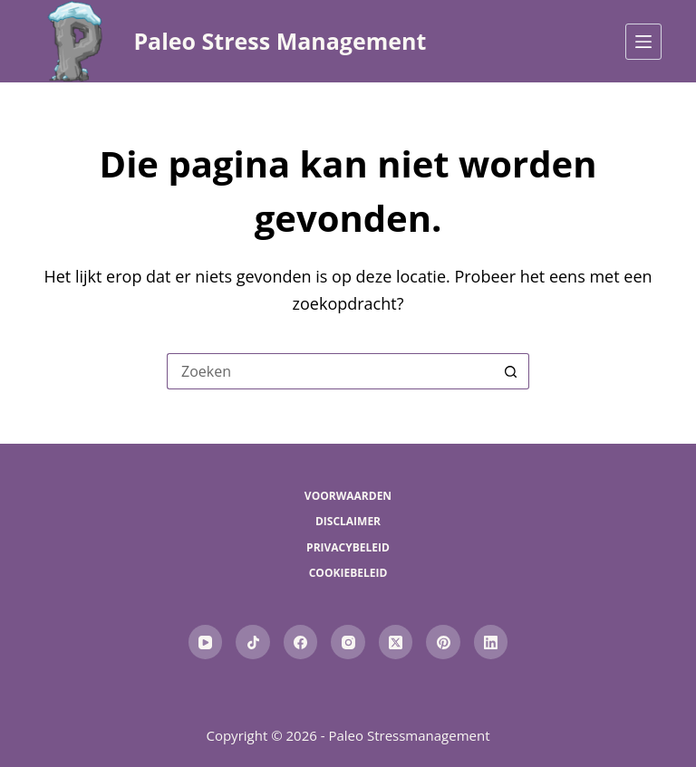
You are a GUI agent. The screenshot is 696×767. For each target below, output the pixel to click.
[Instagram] (348, 642)
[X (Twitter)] (396, 642)
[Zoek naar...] (330, 371)
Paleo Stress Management (279, 40)
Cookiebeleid (348, 573)
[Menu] (643, 42)
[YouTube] (205, 642)
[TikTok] (253, 642)
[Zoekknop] (511, 371)
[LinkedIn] (491, 642)
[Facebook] (301, 642)
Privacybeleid (348, 548)
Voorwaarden (348, 496)
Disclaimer (348, 521)
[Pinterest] (443, 642)
